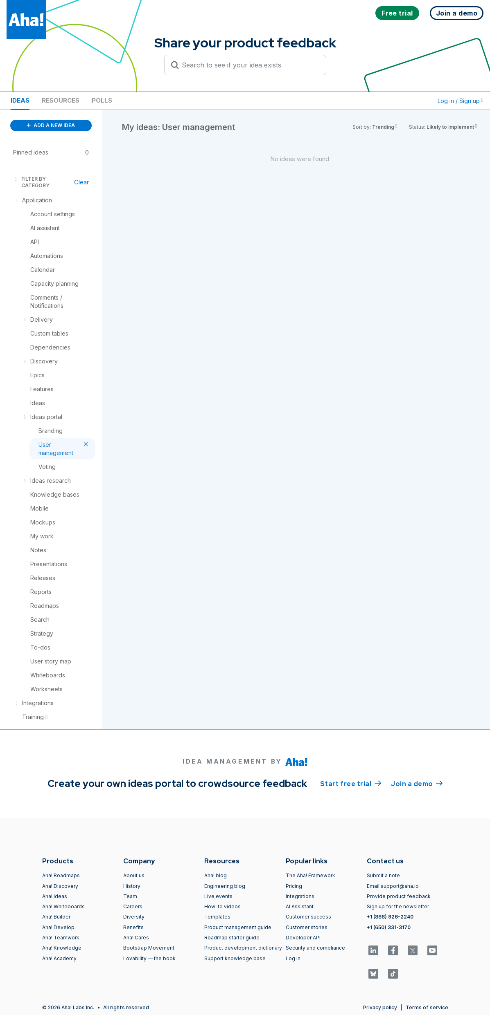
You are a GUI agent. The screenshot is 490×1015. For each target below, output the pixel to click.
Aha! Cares (136, 937)
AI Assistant (300, 906)
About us (134, 875)
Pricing (294, 886)
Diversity (134, 917)
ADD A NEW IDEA (51, 125)
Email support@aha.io (393, 886)
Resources (60, 100)
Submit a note (383, 875)
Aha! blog (215, 875)
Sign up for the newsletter (398, 906)
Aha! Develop (58, 927)
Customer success (308, 917)
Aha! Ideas (54, 896)
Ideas (20, 100)
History (131, 886)
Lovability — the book (149, 958)
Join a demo (417, 783)
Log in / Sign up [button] (460, 100)
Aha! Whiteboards (63, 906)
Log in (293, 958)
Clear (81, 182)
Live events (218, 896)
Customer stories (306, 927)
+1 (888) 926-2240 (390, 917)
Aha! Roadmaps (61, 875)
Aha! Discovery (60, 886)
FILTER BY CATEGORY (31, 182)
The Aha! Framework (310, 875)
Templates (217, 917)
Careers (132, 906)
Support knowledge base (235, 958)
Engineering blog (224, 886)
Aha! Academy (59, 958)
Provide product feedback (399, 896)
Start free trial (351, 783)
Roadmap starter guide (232, 937)
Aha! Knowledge (61, 948)
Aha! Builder (56, 917)
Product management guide (237, 927)
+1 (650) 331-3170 (389, 927)
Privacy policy (380, 1007)
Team (130, 896)
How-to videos (222, 906)
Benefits (133, 927)
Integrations (300, 896)
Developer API (303, 937)
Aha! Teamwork (60, 937)
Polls (102, 100)
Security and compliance (315, 948)
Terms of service (427, 1007)
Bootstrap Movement (148, 948)
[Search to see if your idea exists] (248, 65)
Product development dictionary (243, 948)
